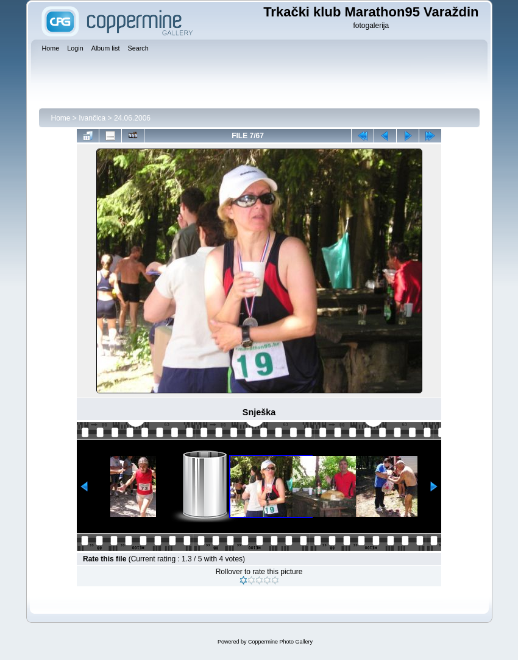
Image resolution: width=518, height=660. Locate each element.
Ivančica (92, 118)
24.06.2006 (132, 118)
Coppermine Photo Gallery (280, 642)
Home (61, 118)
